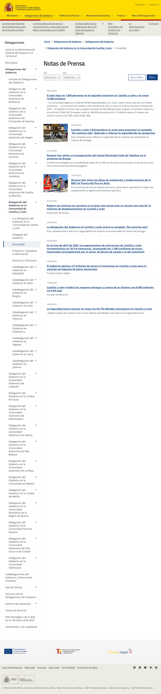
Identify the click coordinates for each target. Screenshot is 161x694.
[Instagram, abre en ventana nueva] (140, 667)
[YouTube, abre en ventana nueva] (150, 667)
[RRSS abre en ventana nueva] (156, 667)
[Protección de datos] (87, 667)
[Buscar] (154, 4)
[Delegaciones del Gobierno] (99, 41)
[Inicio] (47, 41)
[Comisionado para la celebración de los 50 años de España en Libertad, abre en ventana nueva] (89, 28)
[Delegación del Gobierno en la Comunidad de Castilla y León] (79, 48)
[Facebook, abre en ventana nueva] (134, 667)
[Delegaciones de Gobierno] (68, 41)
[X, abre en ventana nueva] (145, 667)
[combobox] (52, 77)
